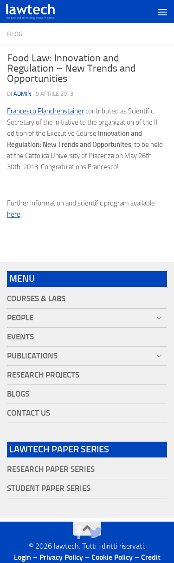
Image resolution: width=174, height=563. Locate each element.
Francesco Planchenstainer (45, 111)
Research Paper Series (51, 469)
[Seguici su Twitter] (95, 532)
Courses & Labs (36, 298)
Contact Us (28, 413)
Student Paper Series (48, 488)
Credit (151, 557)
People (20, 317)
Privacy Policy (61, 557)
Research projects (43, 375)
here (13, 214)
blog (15, 34)
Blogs (18, 394)
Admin (22, 93)
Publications (32, 355)
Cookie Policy (112, 557)
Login (22, 557)
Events (20, 336)
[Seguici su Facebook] (78, 532)
